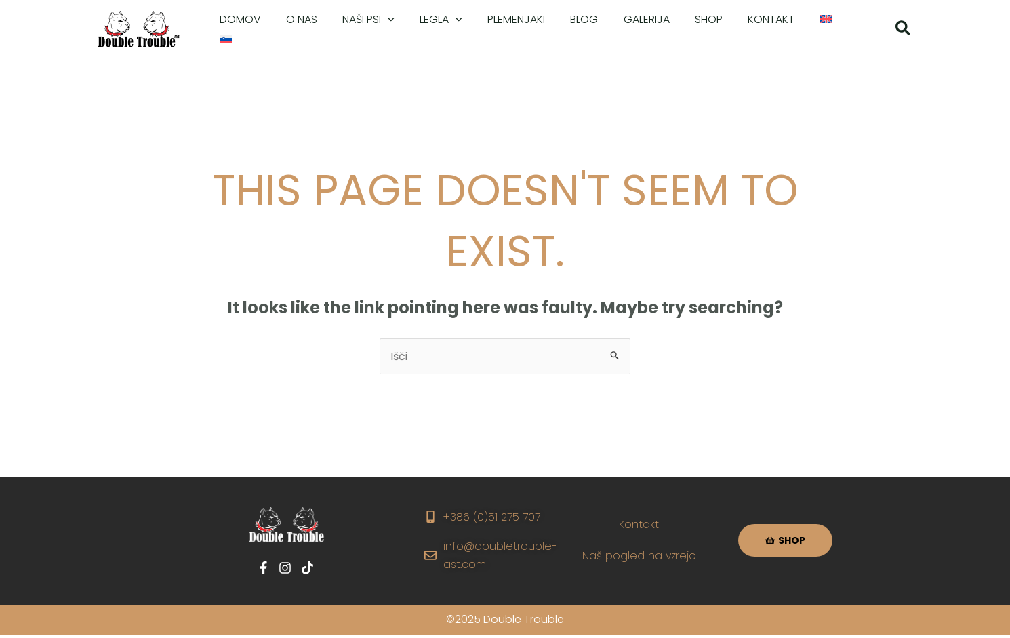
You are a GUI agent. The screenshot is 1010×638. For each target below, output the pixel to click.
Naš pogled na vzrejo (639, 555)
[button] (903, 30)
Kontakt (640, 524)
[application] (379, 30)
